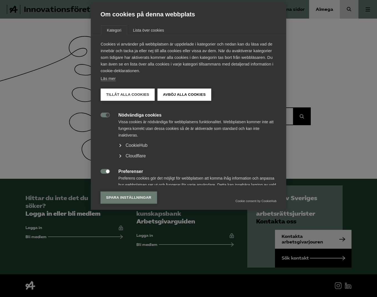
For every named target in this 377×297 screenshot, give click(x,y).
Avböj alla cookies (184, 137)
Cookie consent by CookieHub (256, 243)
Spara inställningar (129, 240)
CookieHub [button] (136, 187)
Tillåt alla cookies (127, 137)
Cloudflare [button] (136, 198)
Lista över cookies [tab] (148, 72)
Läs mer (108, 120)
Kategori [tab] (114, 72)
